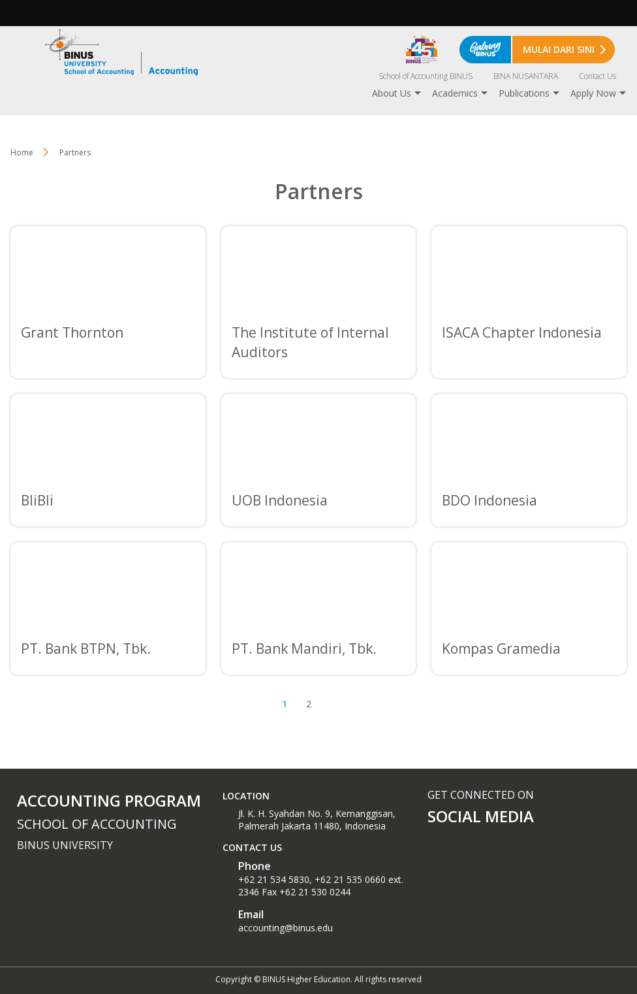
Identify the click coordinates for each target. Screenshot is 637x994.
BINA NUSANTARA (525, 76)
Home (21, 152)
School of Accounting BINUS (426, 76)
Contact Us (597, 76)
